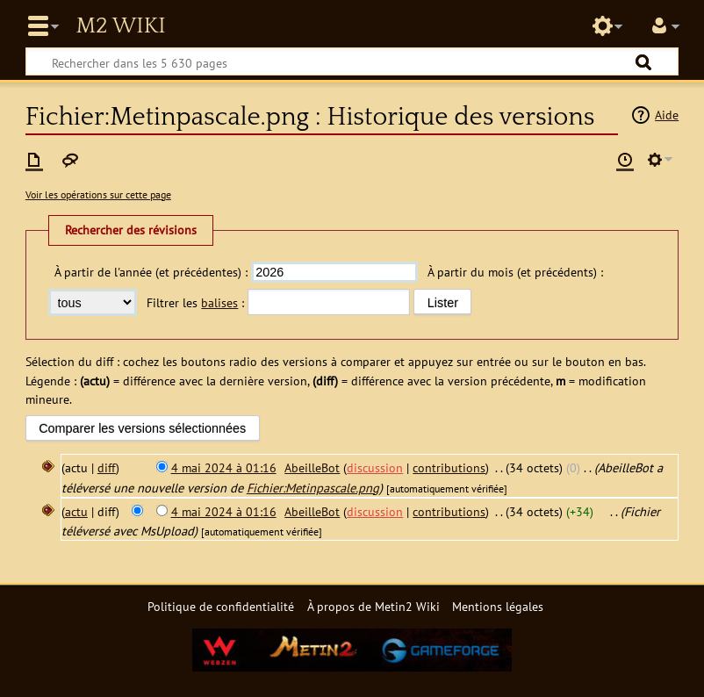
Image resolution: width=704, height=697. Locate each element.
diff (106, 467)
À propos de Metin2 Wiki (373, 606)
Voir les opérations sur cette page (98, 194)
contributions (449, 467)
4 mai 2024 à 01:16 (224, 467)
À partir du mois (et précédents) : (515, 271)
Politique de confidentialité (220, 606)
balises (219, 302)
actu (76, 511)
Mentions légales (497, 606)
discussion (375, 467)
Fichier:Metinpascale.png (313, 487)
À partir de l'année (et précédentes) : (151, 271)
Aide (667, 114)
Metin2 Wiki (120, 26)
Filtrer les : (195, 302)
